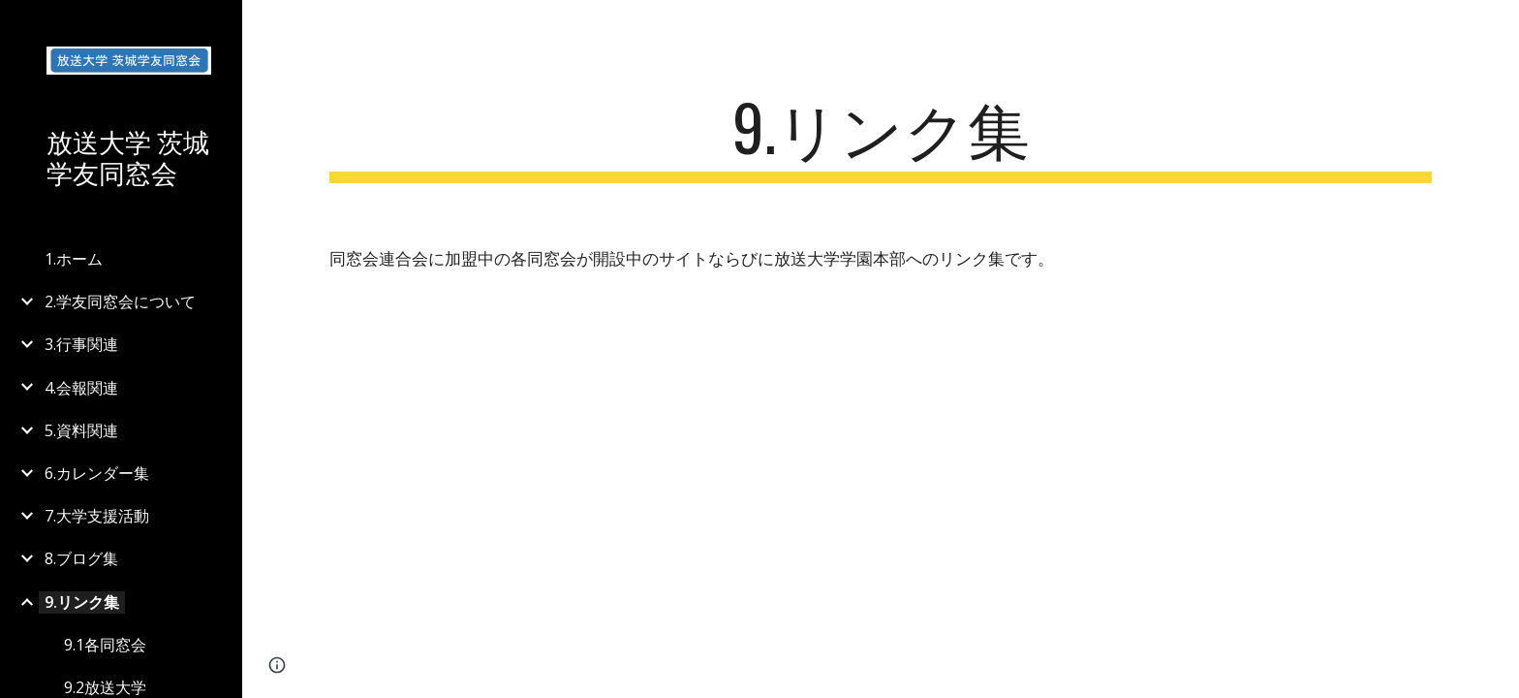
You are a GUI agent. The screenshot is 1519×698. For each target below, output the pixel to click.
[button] (1495, 27)
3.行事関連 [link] (81, 344)
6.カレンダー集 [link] (97, 473)
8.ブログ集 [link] (81, 558)
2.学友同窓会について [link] (120, 301)
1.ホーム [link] (74, 259)
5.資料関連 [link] (81, 430)
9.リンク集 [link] (82, 602)
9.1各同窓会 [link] (105, 644)
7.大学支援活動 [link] (97, 515)
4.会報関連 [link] (81, 387)
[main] (881, 136)
